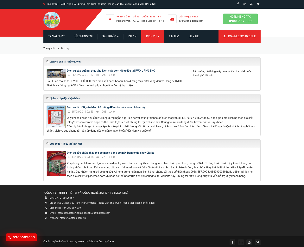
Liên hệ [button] (194, 36)
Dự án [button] (132, 36)
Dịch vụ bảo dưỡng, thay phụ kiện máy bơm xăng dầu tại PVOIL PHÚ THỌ (111, 70)
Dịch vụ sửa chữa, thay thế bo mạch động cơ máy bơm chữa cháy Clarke (110, 152)
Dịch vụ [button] (152, 37)
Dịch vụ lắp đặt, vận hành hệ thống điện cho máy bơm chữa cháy (106, 107)
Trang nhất (56, 36)
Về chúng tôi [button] (84, 36)
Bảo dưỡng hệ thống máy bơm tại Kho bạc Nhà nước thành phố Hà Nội (222, 73)
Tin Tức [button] (174, 36)
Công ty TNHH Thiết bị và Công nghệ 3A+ (91, 241)
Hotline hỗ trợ (240, 19)
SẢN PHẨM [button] (110, 37)
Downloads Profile (239, 36)
